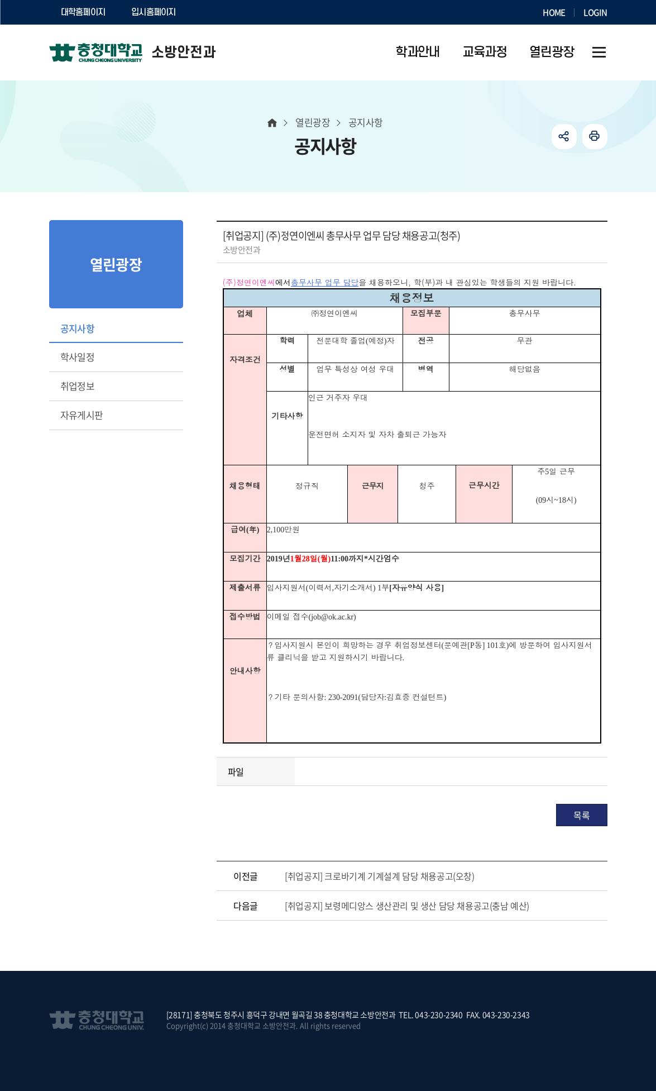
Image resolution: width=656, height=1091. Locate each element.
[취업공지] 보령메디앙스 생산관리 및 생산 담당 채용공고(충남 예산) (407, 905)
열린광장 (312, 122)
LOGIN (595, 12)
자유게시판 (81, 415)
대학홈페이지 (83, 12)
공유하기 (564, 136)
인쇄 (594, 136)
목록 (581, 815)
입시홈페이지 (153, 12)
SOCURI (216, 12)
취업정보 (77, 386)
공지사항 (77, 328)
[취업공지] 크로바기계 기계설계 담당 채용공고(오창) (379, 876)
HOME (554, 12)
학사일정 (77, 357)
